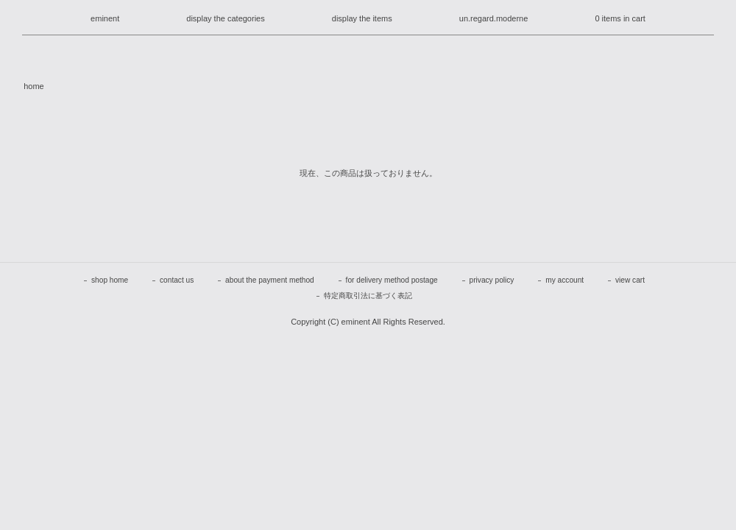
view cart (630, 280)
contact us (177, 280)
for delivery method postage (392, 280)
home (34, 86)
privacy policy (492, 280)
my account (564, 280)
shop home (109, 280)
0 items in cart (620, 18)
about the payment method (269, 280)
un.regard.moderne (493, 18)
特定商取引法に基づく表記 (368, 296)
